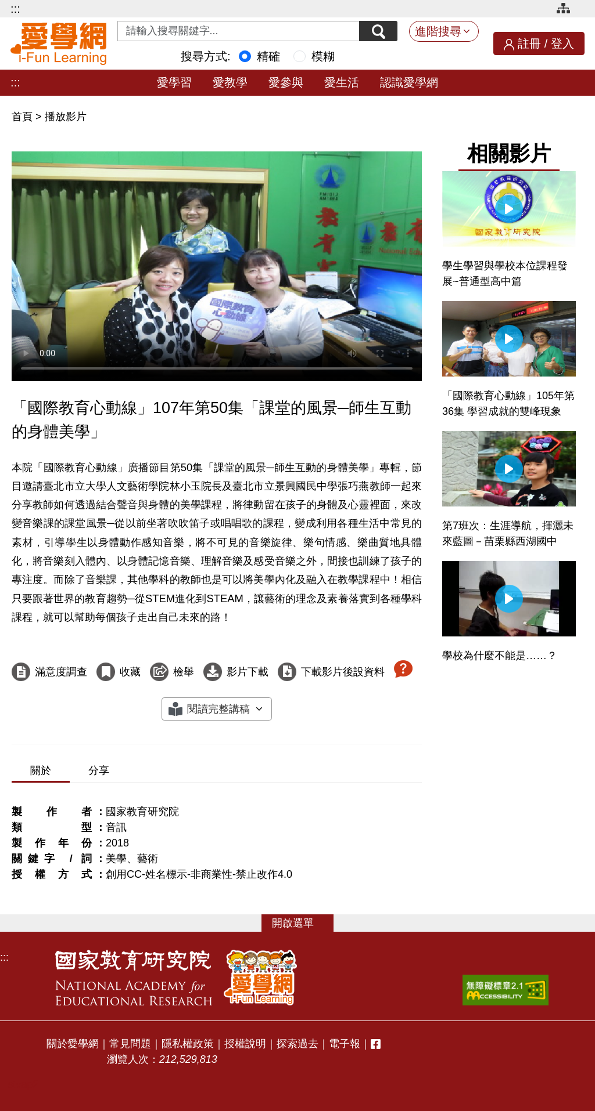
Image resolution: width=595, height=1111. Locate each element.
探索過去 (297, 1044)
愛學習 (174, 82)
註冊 (529, 43)
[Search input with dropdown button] (237, 31)
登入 (562, 43)
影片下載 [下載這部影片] (247, 672)
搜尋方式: (206, 56)
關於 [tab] (40, 770)
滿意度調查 (61, 672)
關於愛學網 (72, 1044)
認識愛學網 (409, 82)
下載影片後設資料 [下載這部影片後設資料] (343, 672)
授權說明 (245, 1044)
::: (15, 8)
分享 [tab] (98, 770)
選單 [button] (303, 923)
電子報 (344, 1044)
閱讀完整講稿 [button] (218, 709)
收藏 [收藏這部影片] (130, 672)
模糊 (323, 56)
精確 (268, 56)
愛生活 (341, 82)
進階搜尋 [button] (438, 31)
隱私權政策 (188, 1044)
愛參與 (285, 82)
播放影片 (66, 116)
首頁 (23, 116)
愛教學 (230, 82)
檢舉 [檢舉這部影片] (183, 672)
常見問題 (130, 1044)
